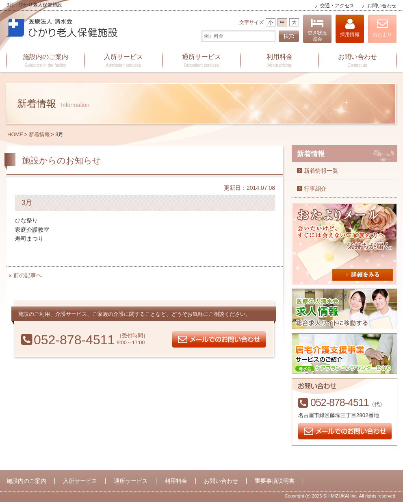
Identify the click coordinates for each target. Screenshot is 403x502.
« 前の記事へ (25, 275)
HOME (15, 134)
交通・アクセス (337, 5)
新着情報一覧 (321, 171)
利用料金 (279, 61)
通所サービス (201, 61)
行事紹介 (315, 188)
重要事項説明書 (275, 481)
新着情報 (39, 134)
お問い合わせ (381, 5)
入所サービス (123, 61)
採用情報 (350, 28)
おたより (382, 28)
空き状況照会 (317, 30)
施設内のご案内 (45, 61)
